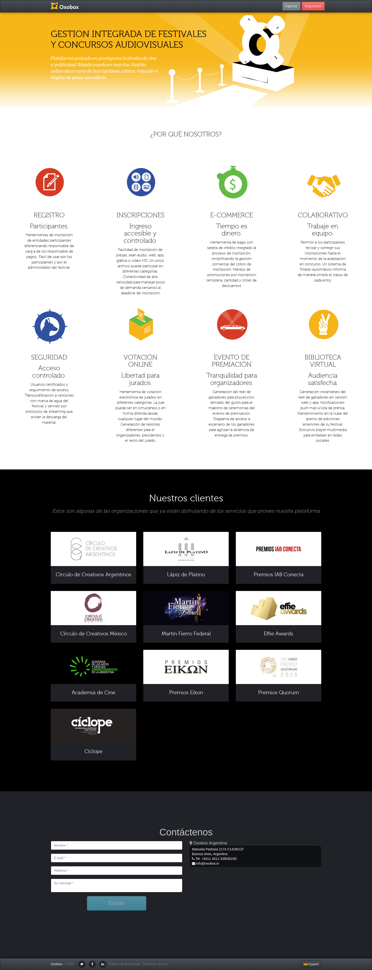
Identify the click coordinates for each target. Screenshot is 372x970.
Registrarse (313, 6)
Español (311, 964)
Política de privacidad (124, 964)
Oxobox (56, 964)
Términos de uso (155, 964)
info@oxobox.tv (207, 863)
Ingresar (291, 6)
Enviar (116, 903)
